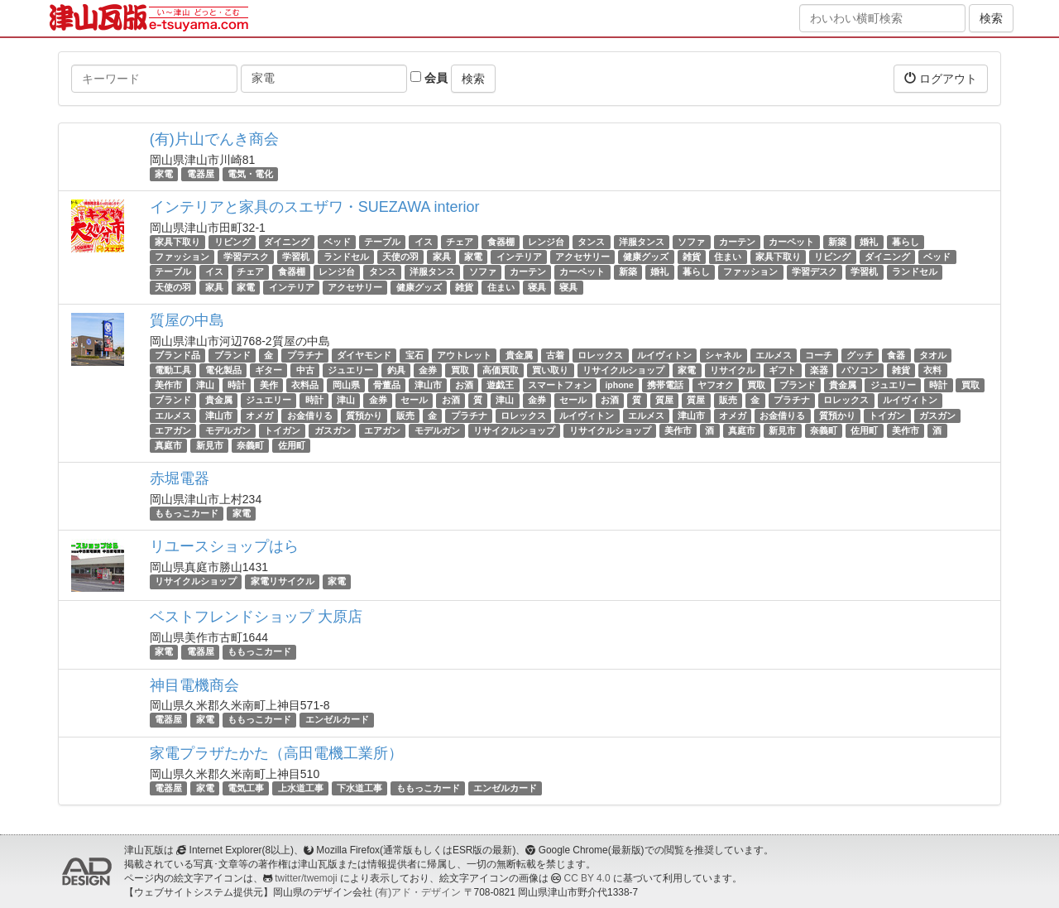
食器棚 (501, 242)
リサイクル (732, 370)
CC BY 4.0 (587, 878)
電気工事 (246, 788)
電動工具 (173, 370)
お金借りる (310, 415)
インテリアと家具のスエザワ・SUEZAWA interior (315, 207)
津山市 (428, 385)
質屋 (664, 400)
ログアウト (940, 78)
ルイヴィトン (664, 355)
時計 (237, 385)
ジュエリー (350, 370)
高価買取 (500, 370)
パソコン (859, 370)
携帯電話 (665, 385)
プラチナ (305, 355)
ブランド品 (177, 355)
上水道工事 (300, 788)
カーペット (791, 242)
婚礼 (869, 242)
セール (414, 400)
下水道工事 (359, 788)
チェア (459, 242)
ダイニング (286, 242)
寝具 (537, 287)
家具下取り (177, 242)
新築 (837, 242)
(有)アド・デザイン (418, 892)
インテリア (519, 257)
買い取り (550, 370)
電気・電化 (250, 174)
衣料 (932, 370)
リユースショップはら (224, 546)
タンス (591, 242)
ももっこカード (186, 513)
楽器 (819, 370)
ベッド (337, 242)
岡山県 (346, 385)
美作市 (168, 385)
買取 (460, 370)
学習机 (295, 257)
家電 (164, 174)
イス (423, 242)
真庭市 (741, 430)
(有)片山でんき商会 (214, 139)
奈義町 (823, 430)
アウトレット (464, 355)
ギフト (782, 370)
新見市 (782, 430)
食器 (896, 355)
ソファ (691, 242)
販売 (728, 400)
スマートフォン (560, 385)
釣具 (396, 370)
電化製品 (223, 370)
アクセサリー (582, 257)
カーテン (737, 242)
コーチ (818, 355)
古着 (555, 355)
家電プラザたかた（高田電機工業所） (276, 753)
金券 (428, 370)
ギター (268, 370)
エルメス (773, 355)
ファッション (182, 257)
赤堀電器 (179, 478)
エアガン (173, 430)
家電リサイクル (282, 581)
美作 (269, 385)
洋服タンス (641, 242)
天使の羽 (400, 257)
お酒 (464, 385)
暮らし (905, 242)
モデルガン (228, 430)
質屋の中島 (187, 320)
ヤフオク (715, 385)
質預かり (364, 415)
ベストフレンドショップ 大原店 (256, 616)
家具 (442, 257)
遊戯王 (500, 385)
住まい (727, 257)
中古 (305, 370)
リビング (232, 242)
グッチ (860, 355)
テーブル (382, 242)
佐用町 (864, 430)
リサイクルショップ (623, 370)
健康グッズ (645, 257)
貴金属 (519, 355)
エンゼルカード (337, 720)
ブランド (232, 355)
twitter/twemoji (306, 878)
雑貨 (692, 257)
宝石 (414, 355)
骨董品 (386, 385)
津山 (205, 385)
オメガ (259, 415)
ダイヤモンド (364, 355)
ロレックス (600, 355)
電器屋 (200, 174)
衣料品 (305, 385)
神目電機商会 (194, 685)
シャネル (723, 355)
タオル (932, 355)
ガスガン (937, 415)
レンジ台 (546, 242)
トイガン (887, 415)
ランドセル (346, 257)
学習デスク (246, 257)
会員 (429, 77)
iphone (619, 385)
